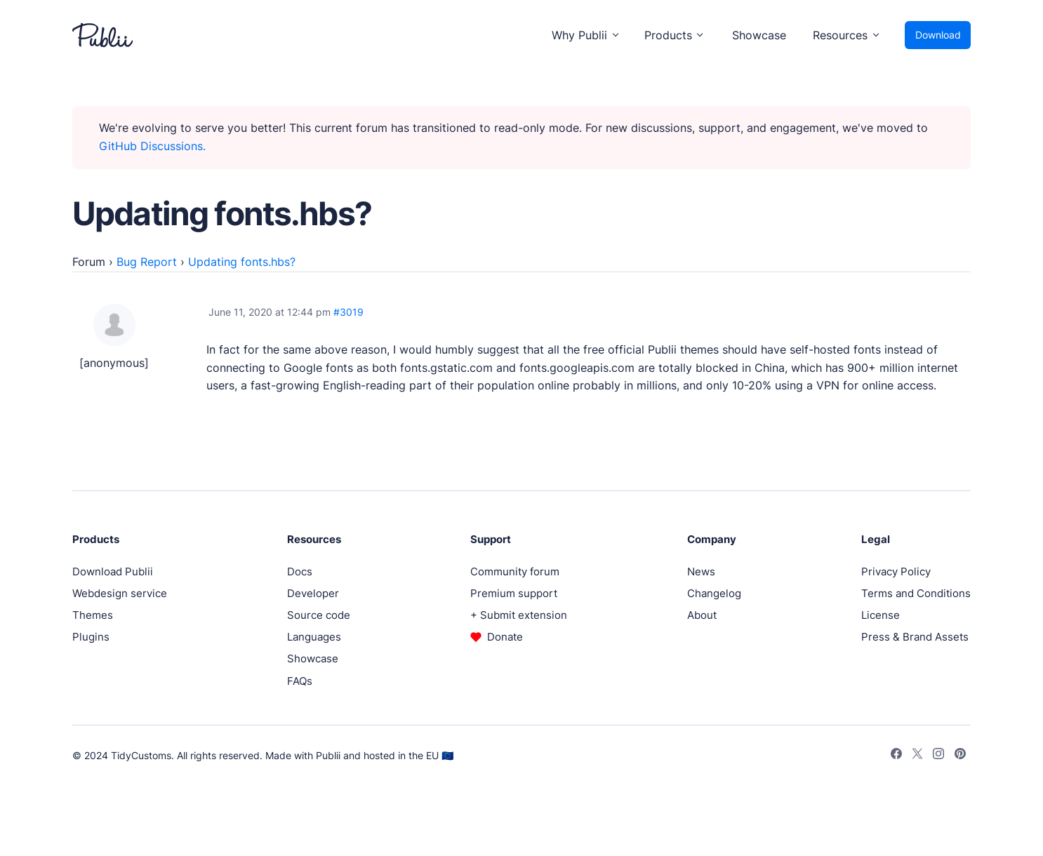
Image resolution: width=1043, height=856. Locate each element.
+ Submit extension (518, 615)
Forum (88, 262)
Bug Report (147, 262)
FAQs (299, 681)
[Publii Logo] (102, 35)
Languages (314, 636)
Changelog (714, 593)
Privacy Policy (896, 571)
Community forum (514, 571)
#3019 (348, 312)
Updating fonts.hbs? (241, 262)
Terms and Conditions (916, 593)
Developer (313, 593)
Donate (505, 636)
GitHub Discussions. (152, 146)
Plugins (90, 636)
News (701, 571)
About (702, 615)
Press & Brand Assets (915, 636)
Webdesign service (119, 593)
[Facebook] (896, 755)
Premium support (513, 593)
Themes (92, 615)
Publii (328, 755)
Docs (299, 571)
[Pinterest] (960, 755)
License (880, 615)
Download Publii (112, 571)
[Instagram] (938, 755)
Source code (318, 615)
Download (938, 35)
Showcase (759, 35)
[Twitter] (917, 755)
